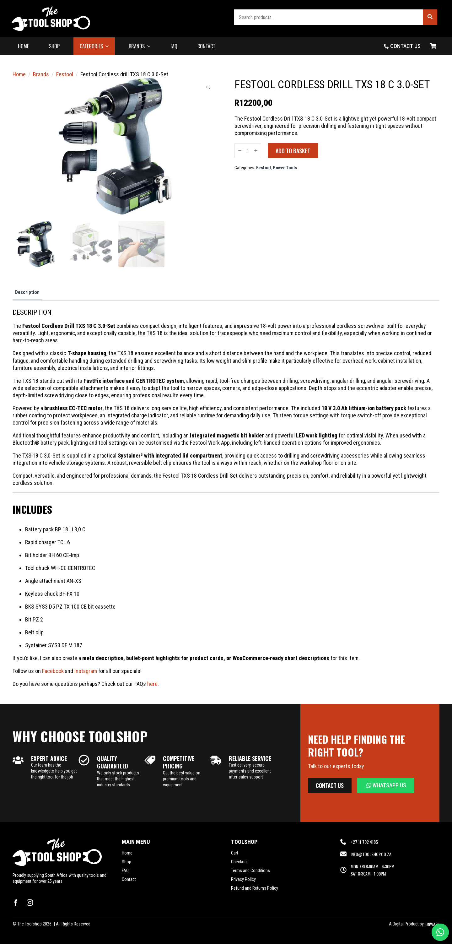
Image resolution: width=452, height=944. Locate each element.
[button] (430, 17)
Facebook (53, 671)
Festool (64, 74)
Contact (129, 879)
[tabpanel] (226, 497)
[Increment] (256, 151)
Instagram (85, 671)
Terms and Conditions (250, 870)
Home (19, 74)
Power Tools (285, 168)
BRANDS (137, 46)
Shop (126, 861)
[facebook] (16, 902)
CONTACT (206, 46)
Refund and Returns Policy (254, 888)
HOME (23, 46)
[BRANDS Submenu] (151, 46)
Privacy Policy (243, 879)
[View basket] (433, 46)
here (152, 684)
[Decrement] (240, 151)
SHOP (54, 46)
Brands (41, 74)
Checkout (239, 861)
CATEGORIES (91, 46)
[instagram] (30, 902)
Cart (234, 852)
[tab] (27, 292)
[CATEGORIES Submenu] (109, 46)
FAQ (173, 46)
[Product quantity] (247, 150)
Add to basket (293, 151)
